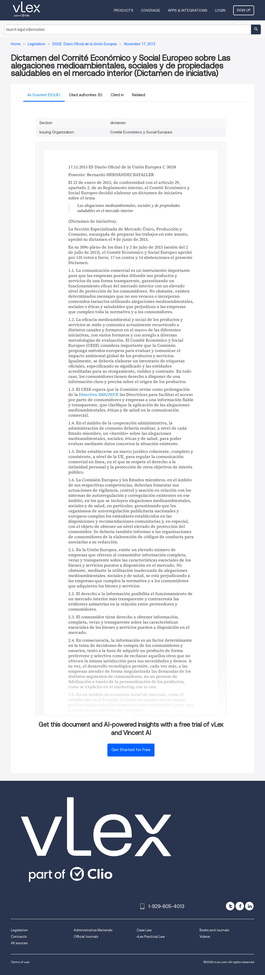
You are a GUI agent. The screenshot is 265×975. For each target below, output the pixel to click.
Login (220, 10)
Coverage (150, 10)
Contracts (19, 937)
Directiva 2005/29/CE (99, 394)
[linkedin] (249, 906)
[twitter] (230, 906)
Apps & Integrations (187, 10)
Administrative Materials (93, 930)
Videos (205, 937)
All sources (19, 943)
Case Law (144, 930)
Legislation (19, 930)
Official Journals (86, 937)
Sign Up (244, 10)
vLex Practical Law (151, 937)
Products (123, 10)
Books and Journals (214, 930)
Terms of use (20, 962)
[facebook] (239, 906)
